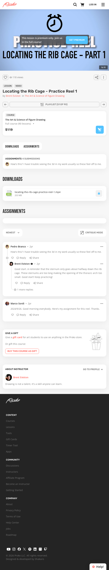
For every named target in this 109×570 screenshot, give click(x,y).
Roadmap (11, 534)
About (9, 504)
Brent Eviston (22, 263)
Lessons (10, 427)
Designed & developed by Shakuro (25, 559)
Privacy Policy (13, 510)
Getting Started (14, 490)
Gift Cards (11, 439)
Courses (10, 420)
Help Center (12, 522)
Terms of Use (13, 516)
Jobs (8, 528)
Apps (9, 451)
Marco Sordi (17, 303)
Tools (9, 433)
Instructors (12, 471)
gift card (17, 337)
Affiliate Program (15, 477)
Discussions (12, 465)
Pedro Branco (18, 246)
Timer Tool (12, 445)
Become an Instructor (18, 484)
